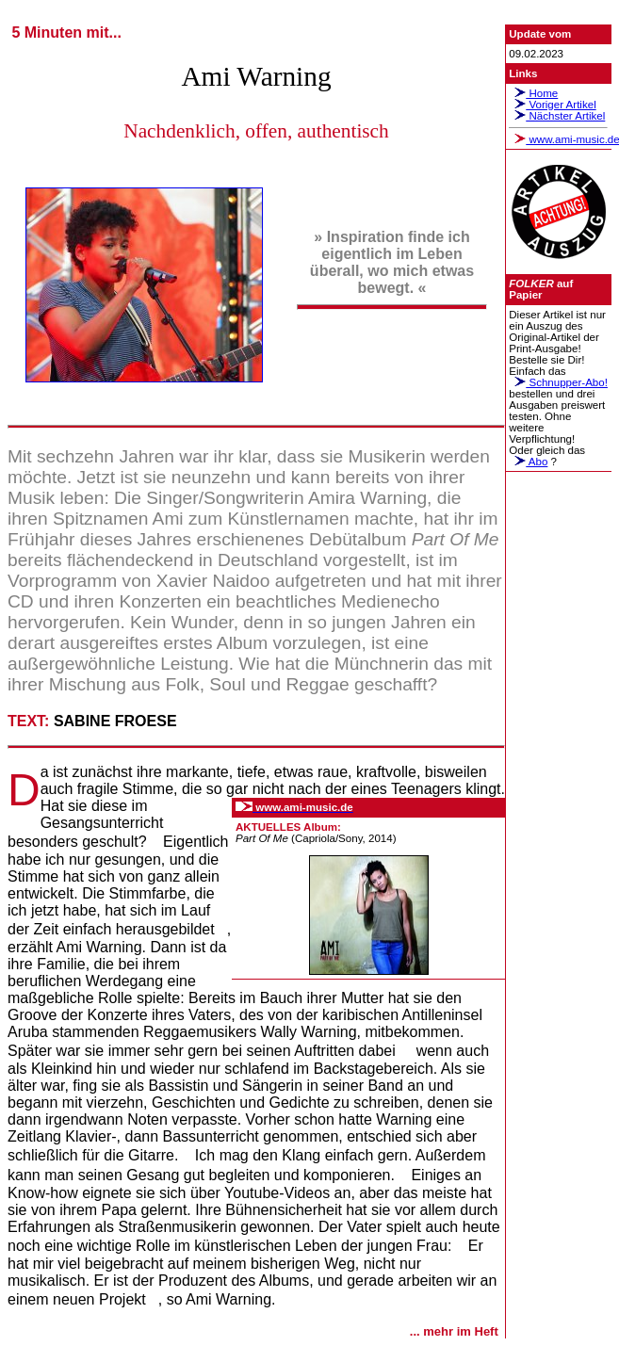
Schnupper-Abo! (558, 382)
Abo (528, 461)
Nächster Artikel (557, 116)
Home (533, 93)
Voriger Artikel (552, 104)
